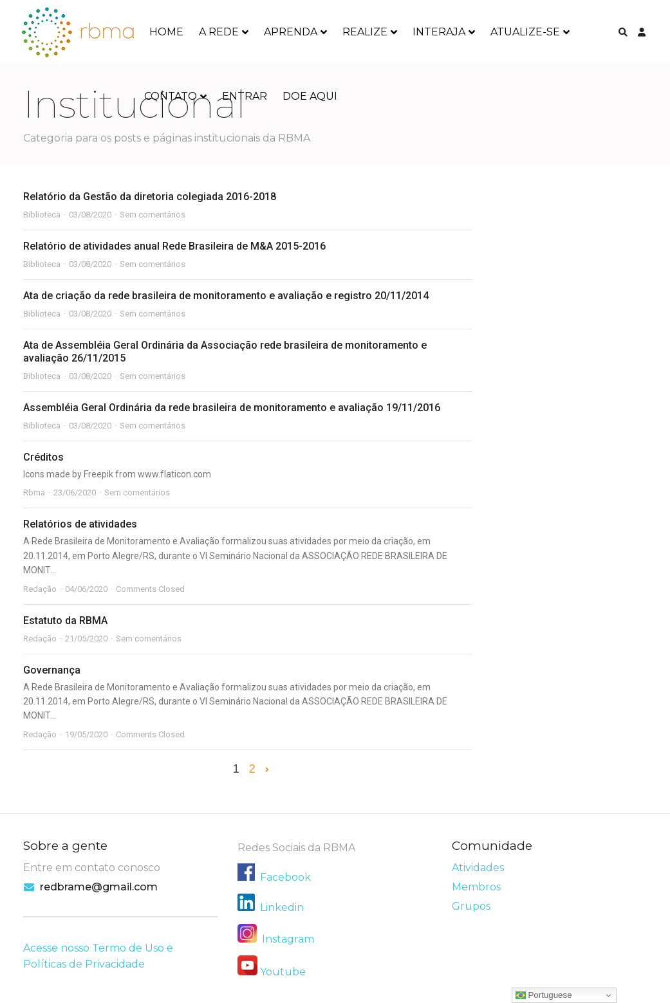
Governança (51, 670)
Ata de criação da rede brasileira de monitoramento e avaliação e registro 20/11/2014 (226, 296)
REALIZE (364, 32)
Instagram (275, 939)
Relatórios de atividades (80, 524)
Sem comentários (152, 214)
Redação (40, 589)
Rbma (34, 492)
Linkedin (282, 907)
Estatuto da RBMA (65, 620)
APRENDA (290, 32)
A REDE (219, 32)
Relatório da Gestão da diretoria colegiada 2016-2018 (149, 196)
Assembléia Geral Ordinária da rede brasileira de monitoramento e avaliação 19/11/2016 (231, 407)
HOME (166, 32)
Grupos (471, 906)
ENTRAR (244, 96)
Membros (476, 887)
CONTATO (170, 96)
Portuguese (544, 995)
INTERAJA (439, 32)
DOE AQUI (310, 96)
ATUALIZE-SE (525, 32)
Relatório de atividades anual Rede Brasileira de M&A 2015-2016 (174, 246)
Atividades (478, 867)
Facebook (285, 877)
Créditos (43, 457)
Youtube (283, 972)
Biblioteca (41, 214)
